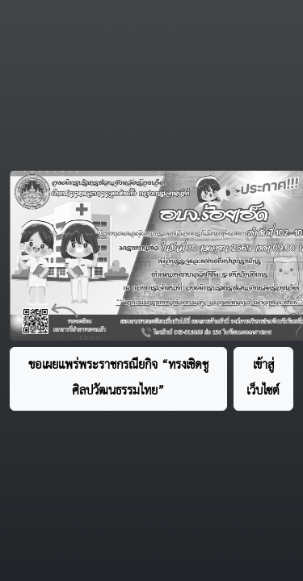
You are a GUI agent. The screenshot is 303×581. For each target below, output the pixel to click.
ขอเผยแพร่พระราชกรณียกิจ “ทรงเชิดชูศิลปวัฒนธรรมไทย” (118, 378)
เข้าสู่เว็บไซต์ (263, 378)
